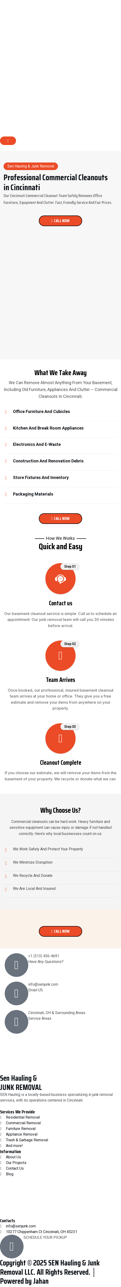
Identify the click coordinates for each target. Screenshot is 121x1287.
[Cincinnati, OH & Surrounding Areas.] (16, 1022)
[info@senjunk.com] (16, 993)
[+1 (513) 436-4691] (16, 965)
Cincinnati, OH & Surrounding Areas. (57, 1012)
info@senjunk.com (43, 984)
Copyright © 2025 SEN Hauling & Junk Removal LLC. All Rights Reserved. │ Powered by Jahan (50, 1272)
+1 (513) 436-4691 (43, 956)
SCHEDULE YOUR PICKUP (45, 1237)
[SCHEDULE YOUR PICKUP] (12, 1246)
